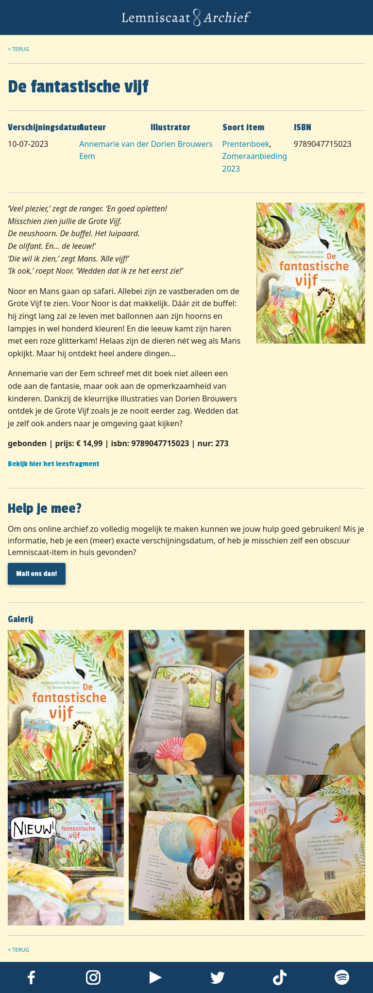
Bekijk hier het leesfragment (54, 464)
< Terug (18, 48)
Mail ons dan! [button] (36, 574)
